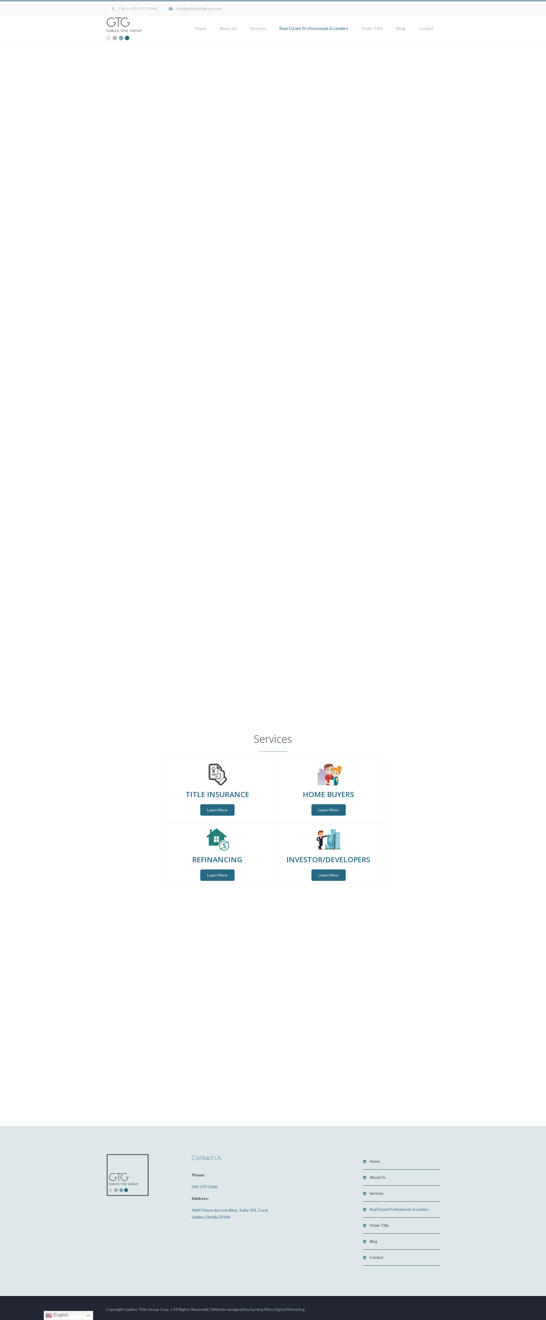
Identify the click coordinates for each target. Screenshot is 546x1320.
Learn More (217, 808)
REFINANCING (217, 857)
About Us (228, 28)
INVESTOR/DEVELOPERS (328, 857)
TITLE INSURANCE (217, 793)
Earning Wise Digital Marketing (277, 1306)
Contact (426, 28)
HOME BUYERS (328, 793)
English (57, 1315)
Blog (400, 28)
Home (200, 28)
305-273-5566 (144, 8)
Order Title (372, 28)
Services (258, 28)
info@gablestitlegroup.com (199, 8)
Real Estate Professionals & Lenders (313, 28)
